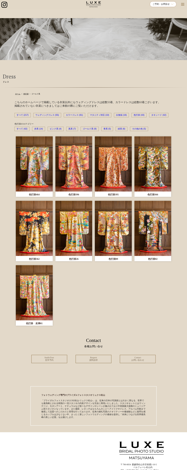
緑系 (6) (121, 129)
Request (93, 358)
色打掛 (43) (139, 115)
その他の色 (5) (139, 129)
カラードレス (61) (74, 115)
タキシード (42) (158, 115)
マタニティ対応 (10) (99, 115)
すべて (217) (23, 115)
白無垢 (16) (121, 115)
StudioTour (49, 358)
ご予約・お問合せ (163, 4)
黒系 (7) (72, 129)
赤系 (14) (38, 129)
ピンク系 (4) (55, 129)
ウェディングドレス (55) (47, 115)
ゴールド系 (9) (90, 129)
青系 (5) (107, 129)
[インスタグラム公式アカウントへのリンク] (4, 5)
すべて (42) (22, 129)
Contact (137, 358)
